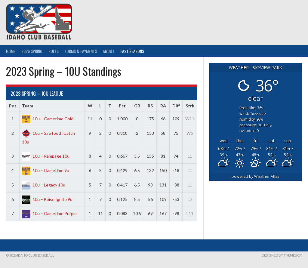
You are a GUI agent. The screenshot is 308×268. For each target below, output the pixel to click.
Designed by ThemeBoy (282, 255)
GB (137, 105)
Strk (190, 105)
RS (150, 105)
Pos (13, 105)
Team (27, 105)
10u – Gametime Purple (49, 213)
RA (163, 105)
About (108, 51)
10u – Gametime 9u (45, 170)
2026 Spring (31, 51)
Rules (53, 51)
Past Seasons (132, 51)
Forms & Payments (81, 51)
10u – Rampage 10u (45, 156)
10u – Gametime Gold (47, 118)
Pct (122, 105)
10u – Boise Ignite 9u (47, 199)
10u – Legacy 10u (43, 184)
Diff (176, 105)
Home (10, 51)
